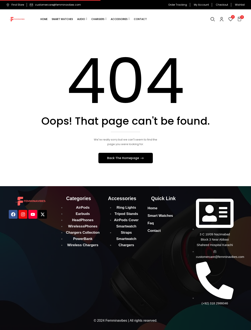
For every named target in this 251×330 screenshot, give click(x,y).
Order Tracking (177, 4)
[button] (240, 19)
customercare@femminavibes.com (58, 4)
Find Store (15, 4)
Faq (151, 223)
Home (152, 208)
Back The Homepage (123, 158)
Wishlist (240, 4)
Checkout (222, 4)
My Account (201, 4)
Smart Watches (160, 216)
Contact (154, 231)
